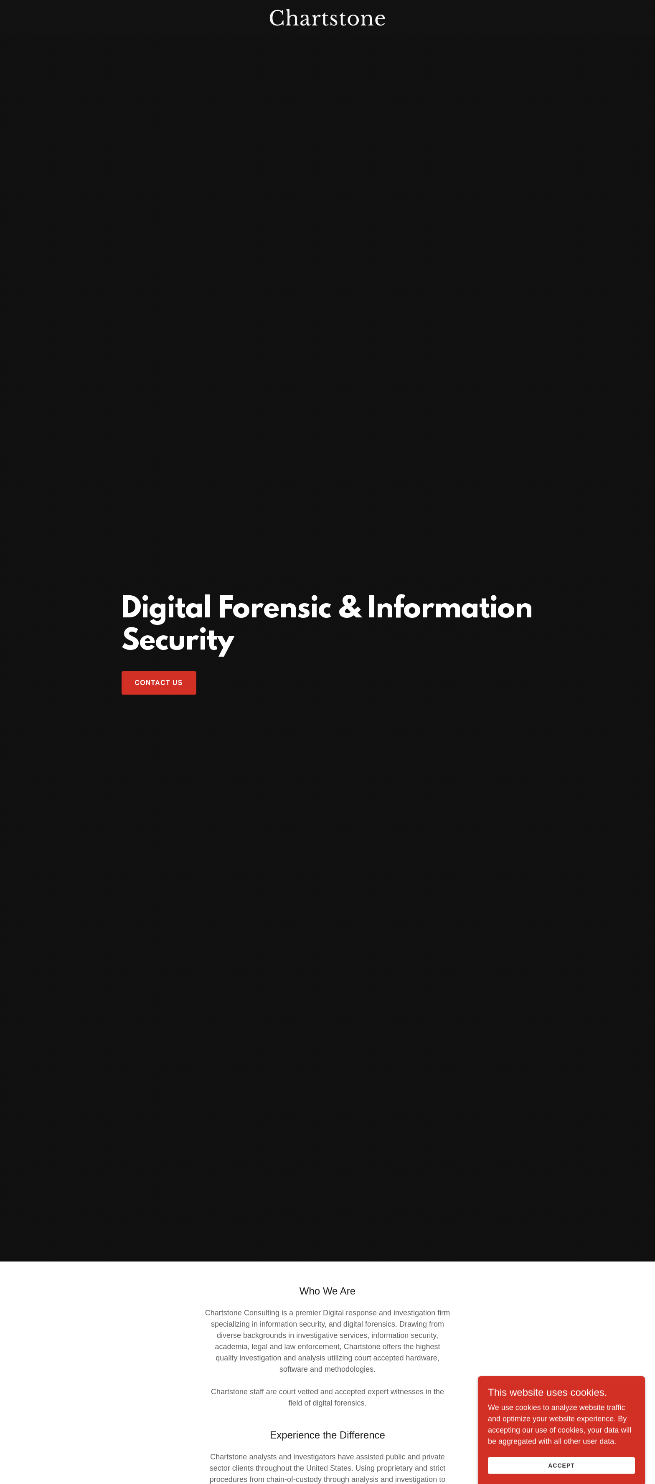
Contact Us (159, 682)
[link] (327, 23)
